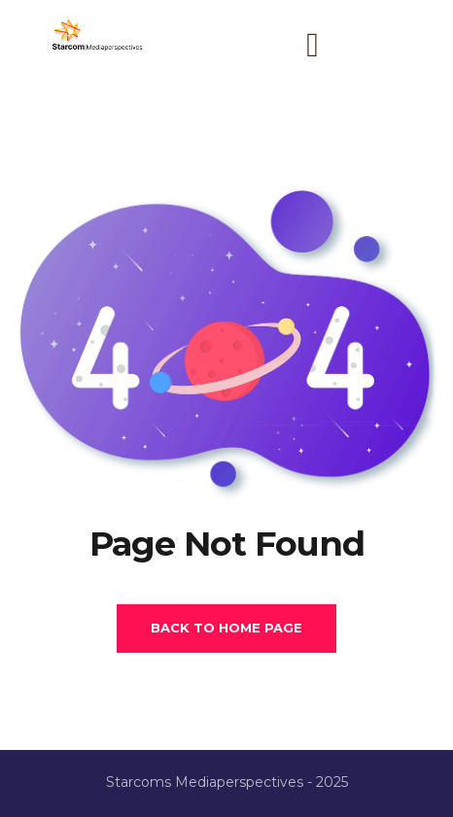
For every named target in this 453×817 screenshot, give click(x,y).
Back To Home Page (226, 627)
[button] (313, 45)
